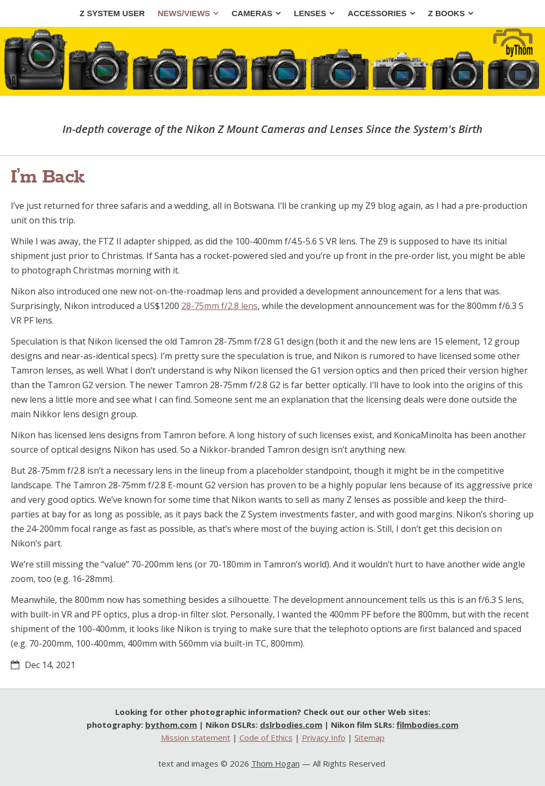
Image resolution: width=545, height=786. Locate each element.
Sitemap (370, 737)
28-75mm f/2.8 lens (219, 306)
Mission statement (195, 737)
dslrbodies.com (291, 724)
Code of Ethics (266, 737)
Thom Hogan (275, 763)
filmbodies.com (427, 724)
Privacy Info (323, 737)
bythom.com (171, 724)
